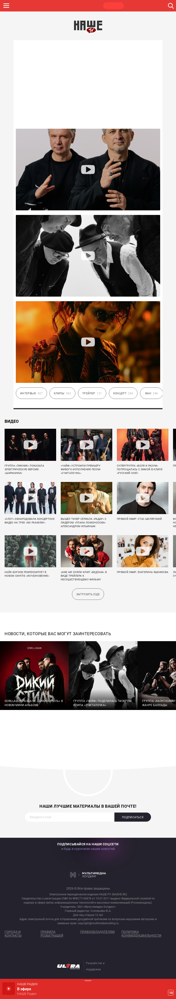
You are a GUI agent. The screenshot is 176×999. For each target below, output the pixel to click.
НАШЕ (26, 5)
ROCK (48, 5)
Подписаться (132, 817)
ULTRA (91, 5)
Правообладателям (97, 932)
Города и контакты (13, 933)
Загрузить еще (88, 594)
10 (171, 993)
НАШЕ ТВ (113, 5)
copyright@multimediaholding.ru (98, 923)
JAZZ (70, 5)
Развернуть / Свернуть (88, 980)
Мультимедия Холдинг (88, 874)
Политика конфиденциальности (141, 933)
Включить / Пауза (8, 988)
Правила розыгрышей (52, 933)
